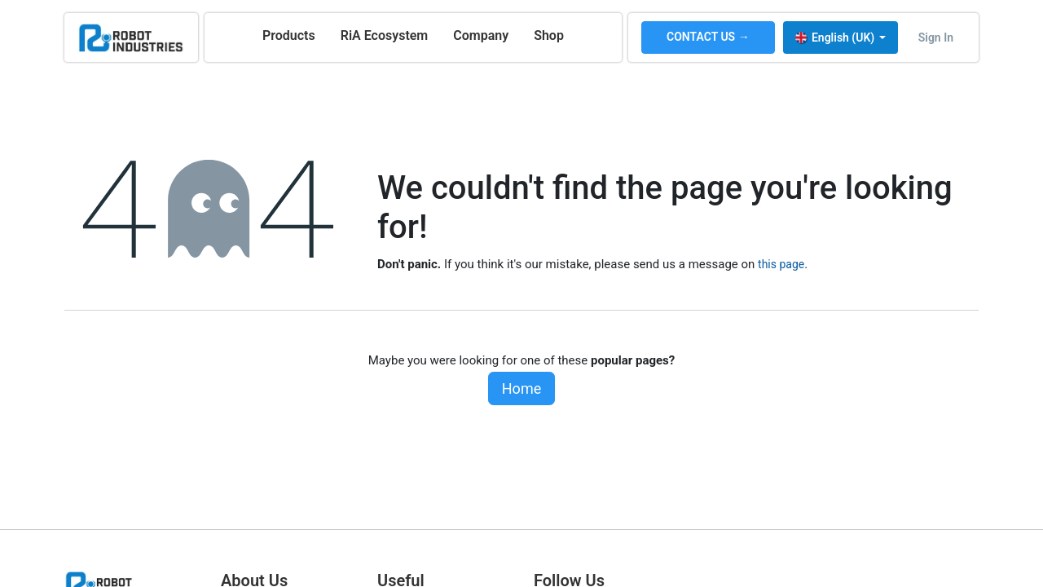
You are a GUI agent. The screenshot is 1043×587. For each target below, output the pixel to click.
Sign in (935, 37)
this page (781, 264)
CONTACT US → (708, 36)
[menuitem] (289, 36)
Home (521, 388)
